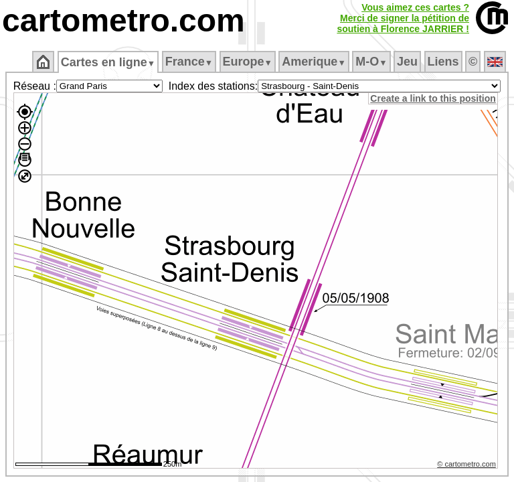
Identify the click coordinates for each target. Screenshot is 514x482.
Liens (443, 61)
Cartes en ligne (108, 62)
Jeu (407, 61)
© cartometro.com (468, 466)
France (189, 61)
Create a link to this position (434, 98)
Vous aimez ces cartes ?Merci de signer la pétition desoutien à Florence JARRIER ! (403, 18)
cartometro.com (123, 20)
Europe (247, 61)
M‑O (371, 61)
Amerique (313, 61)
